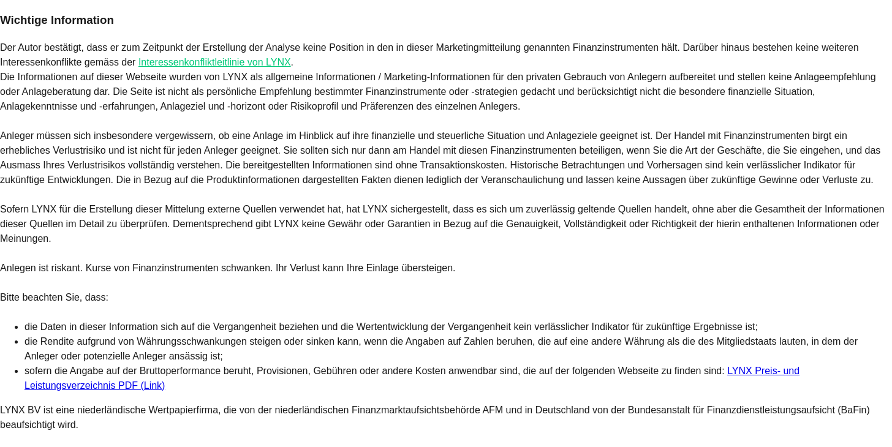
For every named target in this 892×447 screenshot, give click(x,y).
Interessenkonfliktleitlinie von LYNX (214, 62)
